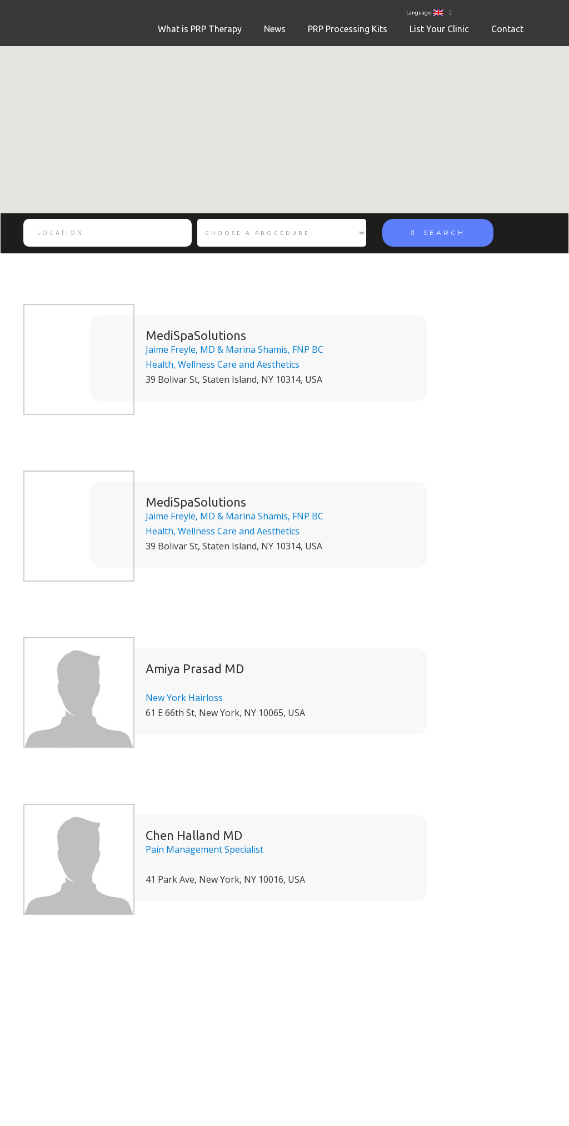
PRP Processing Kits (347, 29)
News (275, 29)
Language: (424, 12)
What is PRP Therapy (200, 29)
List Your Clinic (439, 29)
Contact (507, 29)
